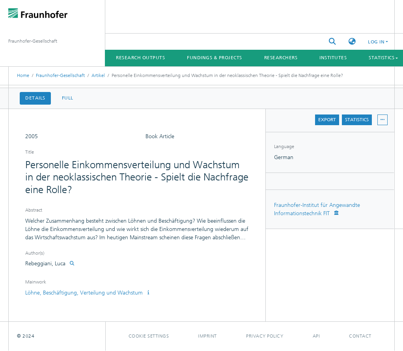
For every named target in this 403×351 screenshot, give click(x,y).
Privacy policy (264, 336)
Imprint (207, 336)
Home (23, 75)
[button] (352, 42)
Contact (360, 336)
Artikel (98, 75)
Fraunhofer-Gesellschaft (60, 75)
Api (316, 336)
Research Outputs (140, 57)
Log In (376, 42)
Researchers (281, 57)
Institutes (333, 57)
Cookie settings (149, 336)
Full (67, 98)
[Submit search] (332, 42)
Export (327, 119)
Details (35, 98)
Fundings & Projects (214, 57)
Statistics (357, 119)
